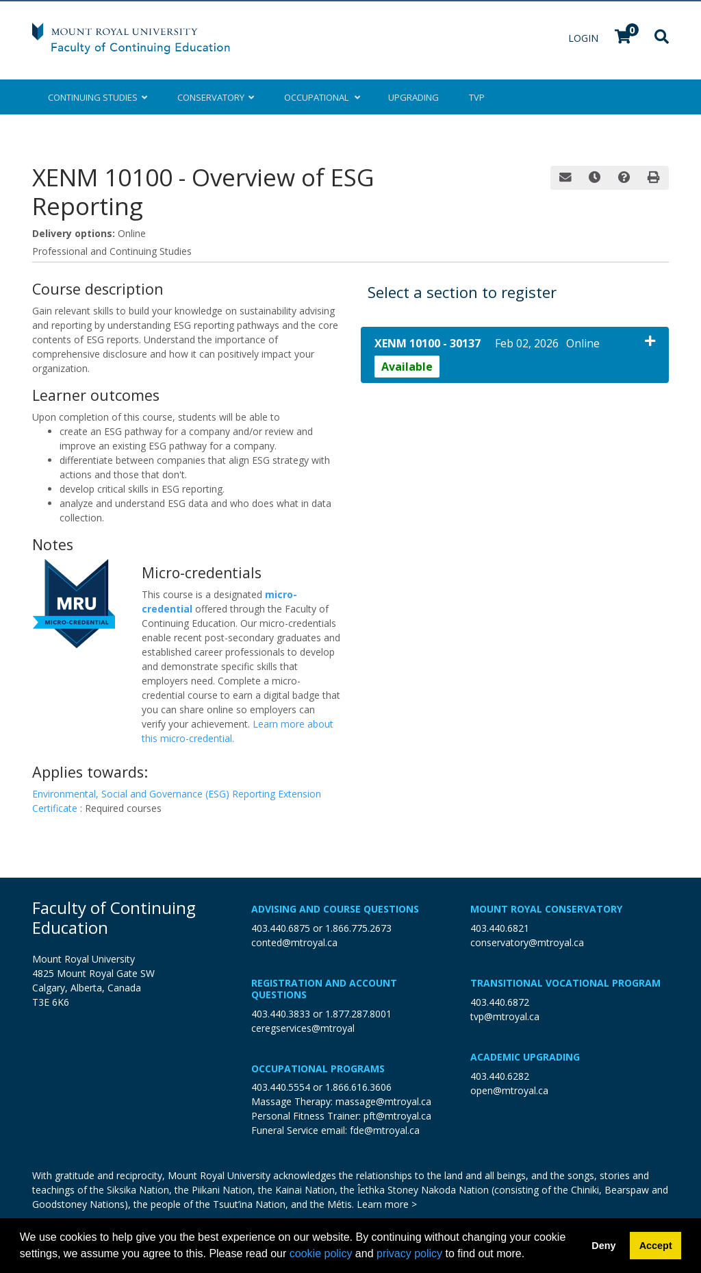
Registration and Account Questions (324, 988)
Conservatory (215, 97)
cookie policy (321, 1253)
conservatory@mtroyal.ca (527, 942)
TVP (477, 97)
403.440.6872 (499, 1002)
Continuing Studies (97, 97)
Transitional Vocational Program (565, 982)
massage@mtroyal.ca (383, 1101)
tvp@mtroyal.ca (504, 1016)
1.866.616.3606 (358, 1086)
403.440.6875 (280, 928)
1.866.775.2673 (358, 928)
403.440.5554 (280, 1086)
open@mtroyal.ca (509, 1090)
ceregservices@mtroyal (303, 1028)
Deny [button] (603, 1245)
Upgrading (413, 97)
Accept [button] (655, 1245)
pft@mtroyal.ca (397, 1115)
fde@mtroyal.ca (385, 1130)
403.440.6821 (499, 928)
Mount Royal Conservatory (546, 908)
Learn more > (387, 1204)
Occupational (321, 97)
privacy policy (409, 1253)
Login (584, 38)
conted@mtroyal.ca (294, 942)
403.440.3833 (280, 1013)
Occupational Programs (318, 1068)
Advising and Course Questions (335, 908)
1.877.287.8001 (358, 1013)
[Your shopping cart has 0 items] (624, 38)
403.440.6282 (499, 1076)
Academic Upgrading (525, 1056)
